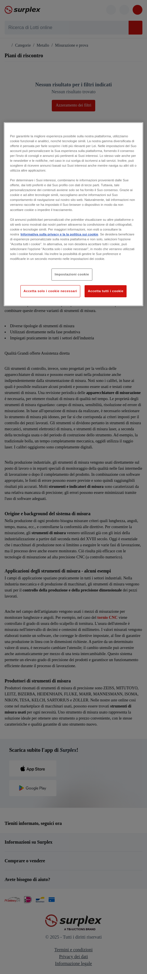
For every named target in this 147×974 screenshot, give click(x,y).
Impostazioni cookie (72, 274)
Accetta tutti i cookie (105, 291)
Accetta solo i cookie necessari (50, 291)
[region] (73, 214)
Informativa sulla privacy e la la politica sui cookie (59, 234)
